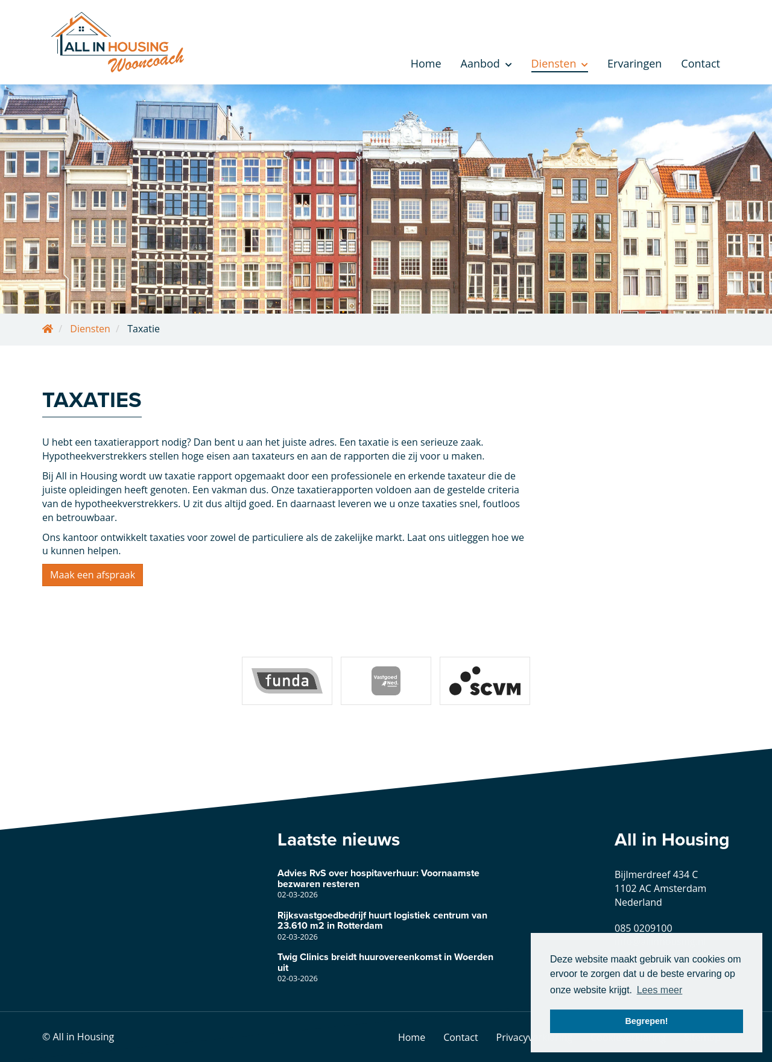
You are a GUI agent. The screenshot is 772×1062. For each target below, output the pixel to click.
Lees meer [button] (660, 990)
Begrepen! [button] (646, 1021)
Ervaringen (634, 63)
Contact (700, 63)
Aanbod (486, 63)
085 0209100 (643, 928)
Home (426, 63)
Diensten (560, 63)
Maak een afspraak (92, 574)
